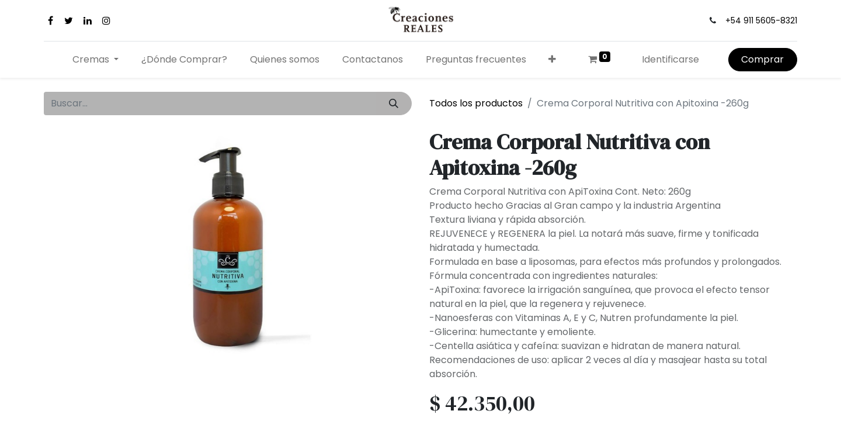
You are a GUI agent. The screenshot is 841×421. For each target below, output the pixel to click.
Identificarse (670, 59)
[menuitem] (184, 59)
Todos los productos (476, 103)
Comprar (762, 59)
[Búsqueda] (394, 103)
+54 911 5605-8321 (761, 20)
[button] (552, 59)
